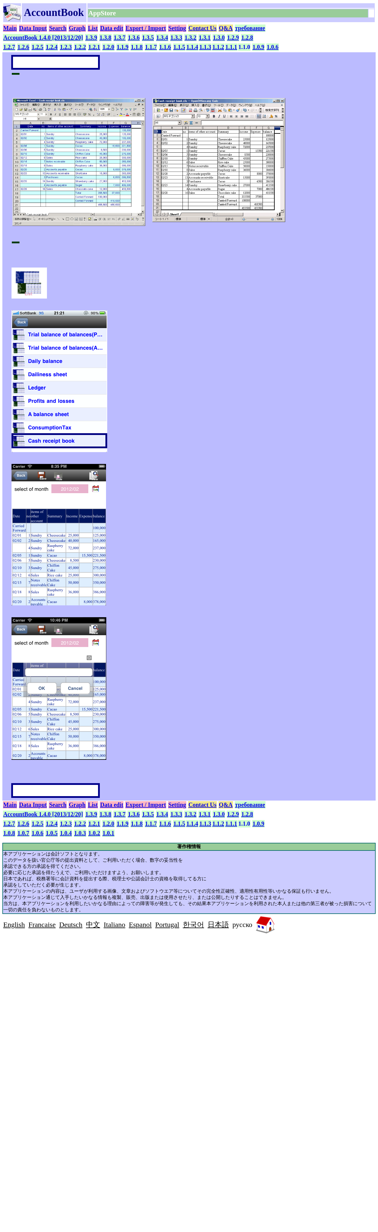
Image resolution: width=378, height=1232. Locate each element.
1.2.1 (94, 47)
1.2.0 (108, 47)
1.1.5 (179, 47)
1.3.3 (176, 37)
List (93, 28)
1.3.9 (91, 37)
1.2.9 (233, 37)
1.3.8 (105, 37)
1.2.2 (80, 47)
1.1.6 (165, 47)
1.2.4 (52, 47)
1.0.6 (272, 47)
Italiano (114, 924)
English (14, 924)
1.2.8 (247, 37)
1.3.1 (205, 37)
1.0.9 (258, 47)
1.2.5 (37, 47)
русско (242, 924)
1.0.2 (94, 833)
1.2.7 (9, 47)
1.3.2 (190, 37)
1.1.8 (137, 47)
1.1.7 (151, 47)
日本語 (218, 924)
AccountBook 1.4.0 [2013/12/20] (43, 37)
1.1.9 (122, 47)
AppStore (103, 13)
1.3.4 (162, 37)
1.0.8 (9, 833)
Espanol (140, 924)
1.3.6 (134, 37)
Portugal (167, 924)
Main (10, 28)
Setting (177, 28)
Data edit (111, 28)
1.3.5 (148, 37)
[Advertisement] (52, 977)
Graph (77, 28)
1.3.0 (219, 37)
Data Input (33, 28)
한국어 (193, 924)
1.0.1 (108, 833)
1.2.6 (23, 47)
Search (57, 28)
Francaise (42, 924)
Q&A (226, 28)
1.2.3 (66, 47)
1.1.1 (231, 47)
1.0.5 (52, 833)
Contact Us (202, 28)
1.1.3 (205, 47)
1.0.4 (66, 833)
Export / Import (146, 28)
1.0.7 (23, 833)
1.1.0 (244, 47)
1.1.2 (218, 47)
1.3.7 (120, 37)
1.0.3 (80, 833)
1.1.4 (192, 47)
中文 (93, 924)
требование (250, 28)
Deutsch (70, 924)
